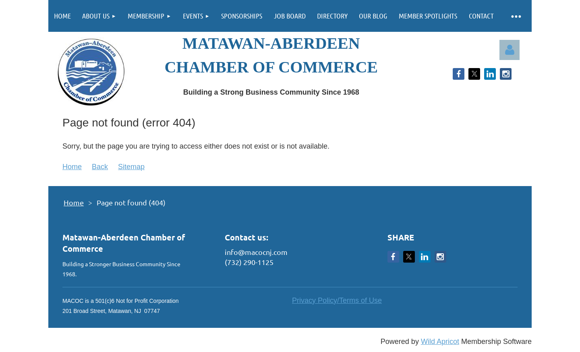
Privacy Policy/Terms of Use (337, 300)
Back (100, 167)
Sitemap (131, 167)
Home (72, 167)
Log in (509, 50)
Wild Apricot (440, 342)
